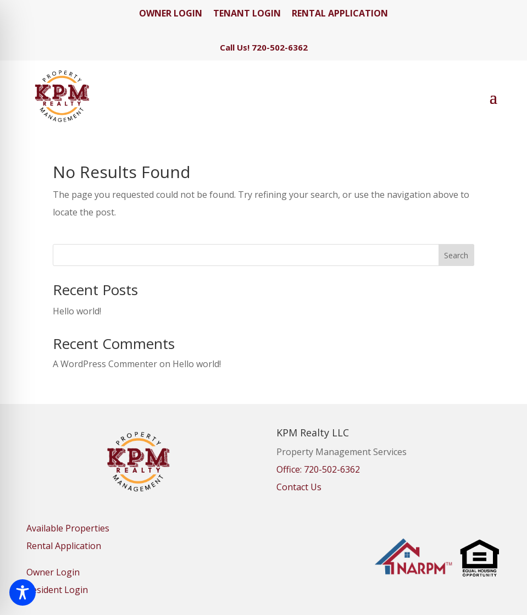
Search (456, 255)
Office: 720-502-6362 (318, 469)
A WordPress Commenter (105, 364)
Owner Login (53, 572)
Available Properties (67, 528)
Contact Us (298, 487)
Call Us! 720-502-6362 (264, 47)
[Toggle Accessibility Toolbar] (22, 592)
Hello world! (77, 311)
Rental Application (63, 546)
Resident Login (57, 590)
